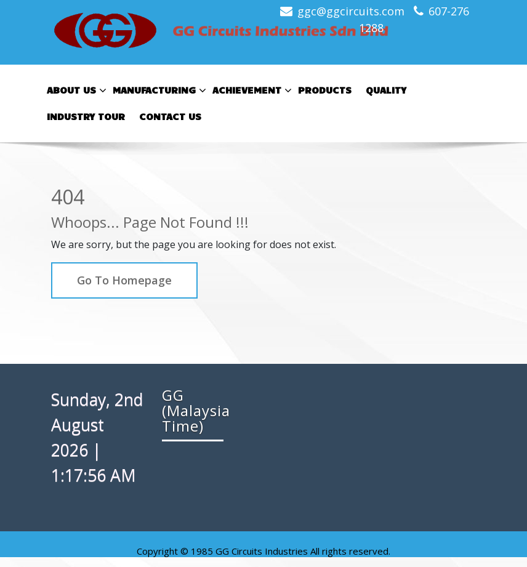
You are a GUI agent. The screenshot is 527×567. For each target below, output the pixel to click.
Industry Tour (86, 116)
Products (325, 89)
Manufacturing (158, 90)
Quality (386, 89)
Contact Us (170, 116)
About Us (75, 90)
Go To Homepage (124, 280)
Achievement (250, 90)
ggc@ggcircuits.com (350, 11)
